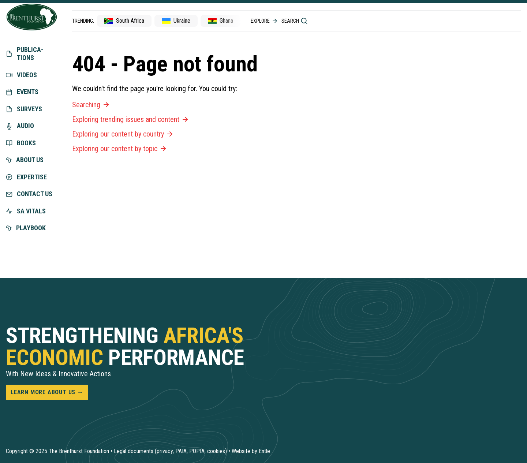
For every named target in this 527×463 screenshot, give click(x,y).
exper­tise (26, 177)
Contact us (29, 194)
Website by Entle (251, 451)
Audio (20, 126)
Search (294, 21)
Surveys (24, 109)
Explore (265, 21)
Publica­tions (24, 54)
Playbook (26, 228)
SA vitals (26, 211)
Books (21, 143)
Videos (21, 75)
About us (25, 160)
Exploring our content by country (123, 134)
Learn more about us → (47, 392)
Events (22, 92)
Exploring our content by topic (120, 148)
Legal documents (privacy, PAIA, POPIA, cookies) (170, 451)
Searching (91, 104)
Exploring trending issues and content (131, 119)
